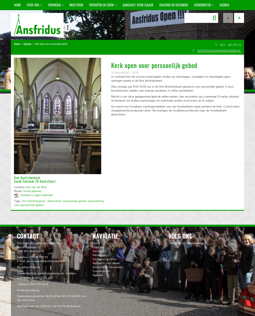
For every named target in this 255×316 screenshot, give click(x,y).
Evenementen (204, 5)
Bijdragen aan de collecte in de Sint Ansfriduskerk (48, 306)
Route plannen (32, 191)
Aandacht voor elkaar (138, 5)
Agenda (224, 5)
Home (17, 5)
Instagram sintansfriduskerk (186, 243)
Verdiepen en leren (103, 5)
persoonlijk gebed (74, 201)
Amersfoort (54, 201)
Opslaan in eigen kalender (36, 195)
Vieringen (56, 5)
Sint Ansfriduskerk (33, 201)
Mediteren (76, 5)
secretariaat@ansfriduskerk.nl (219, 51)
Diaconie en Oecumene (173, 5)
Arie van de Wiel (36, 187)
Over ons (34, 5)
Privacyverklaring (28, 290)
